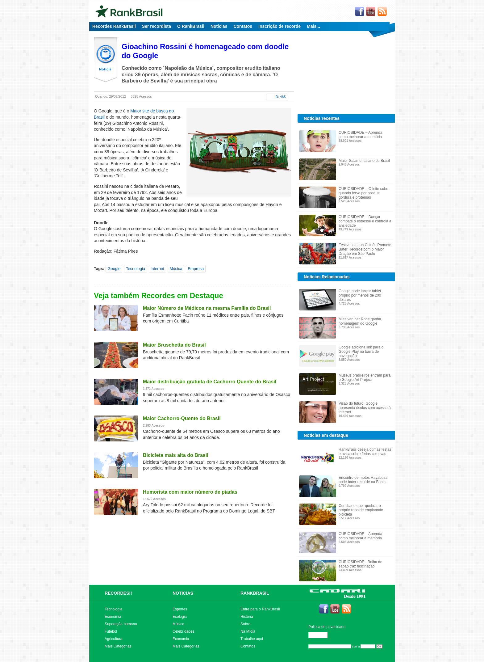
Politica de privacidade (326, 627)
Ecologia (180, 616)
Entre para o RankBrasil (260, 609)
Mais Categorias (118, 646)
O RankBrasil (190, 26)
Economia (113, 616)
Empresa (196, 268)
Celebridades (183, 631)
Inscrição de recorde (279, 26)
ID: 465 (280, 97)
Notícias (219, 26)
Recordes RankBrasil (114, 26)
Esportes (180, 609)
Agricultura (113, 639)
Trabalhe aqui (251, 639)
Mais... (313, 26)
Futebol (111, 631)
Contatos (242, 26)
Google (113, 268)
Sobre (245, 624)
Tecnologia (135, 268)
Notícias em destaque (326, 435)
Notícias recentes (322, 118)
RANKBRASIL (254, 593)
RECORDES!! (118, 593)
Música (175, 268)
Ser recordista (156, 26)
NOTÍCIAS (183, 593)
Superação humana (121, 624)
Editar (320, 635)
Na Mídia (247, 631)
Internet (157, 268)
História (246, 616)
